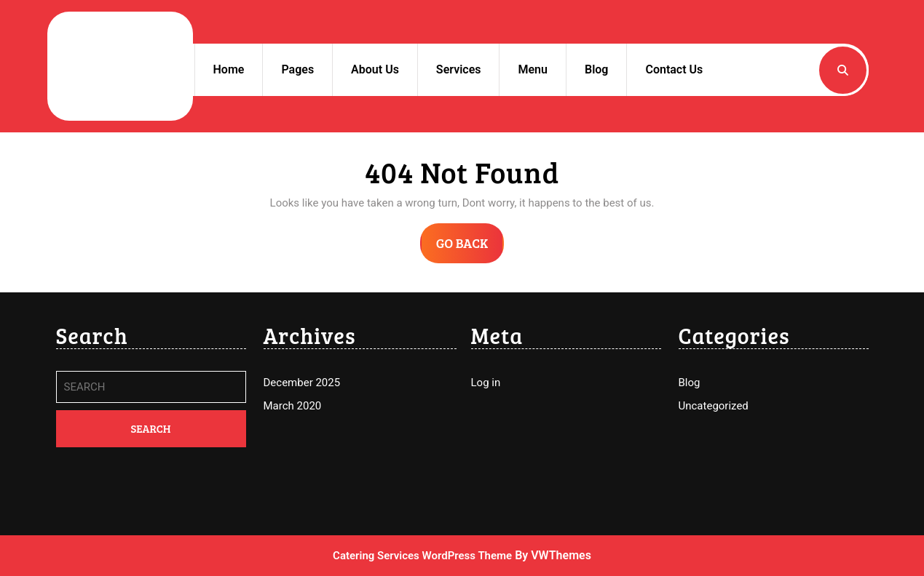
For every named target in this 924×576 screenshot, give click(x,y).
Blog (596, 69)
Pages (297, 69)
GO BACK (470, 248)
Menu (532, 69)
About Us (375, 69)
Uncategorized (714, 405)
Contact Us (674, 69)
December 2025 (302, 382)
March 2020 (293, 405)
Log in (486, 382)
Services (458, 69)
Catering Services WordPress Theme (422, 555)
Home (229, 69)
